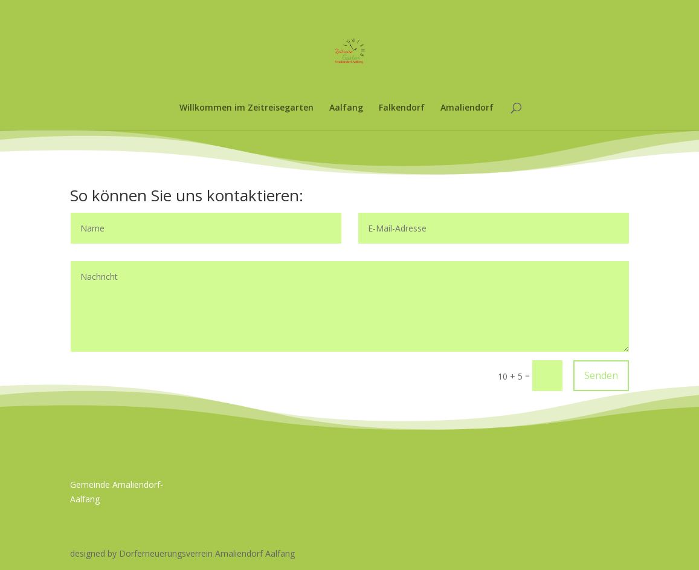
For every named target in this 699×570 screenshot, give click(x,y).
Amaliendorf (467, 108)
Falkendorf (402, 108)
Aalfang (346, 108)
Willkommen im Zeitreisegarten (246, 108)
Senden (601, 375)
